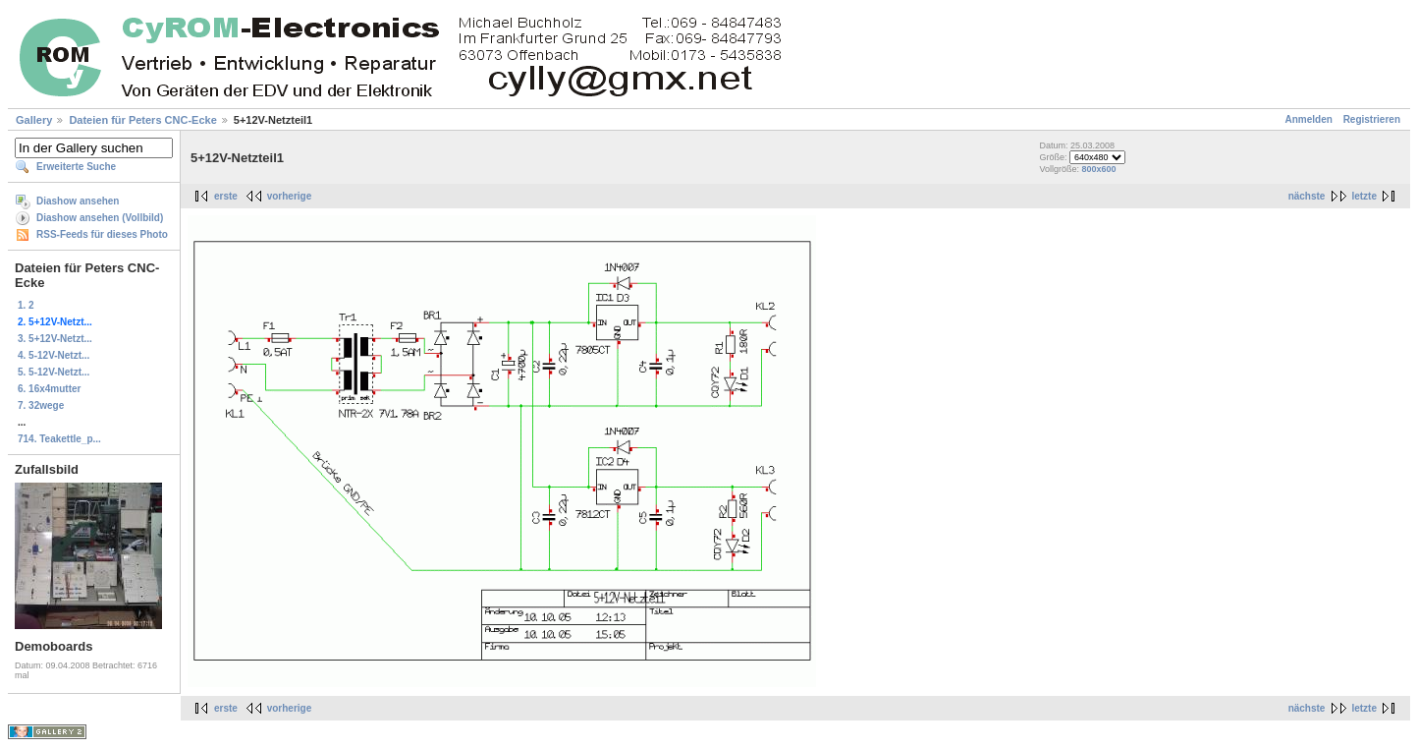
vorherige (289, 196)
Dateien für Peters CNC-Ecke (142, 120)
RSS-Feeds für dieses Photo (102, 234)
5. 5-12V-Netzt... (53, 372)
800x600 (1098, 169)
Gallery (34, 120)
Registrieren (1371, 119)
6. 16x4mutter (49, 388)
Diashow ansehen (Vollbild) (99, 217)
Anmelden (1309, 119)
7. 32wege (41, 405)
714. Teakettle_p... (59, 438)
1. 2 (26, 305)
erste (226, 196)
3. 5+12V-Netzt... (55, 338)
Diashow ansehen (77, 201)
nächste (1307, 196)
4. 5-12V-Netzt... (53, 355)
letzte (1364, 196)
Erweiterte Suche (76, 166)
